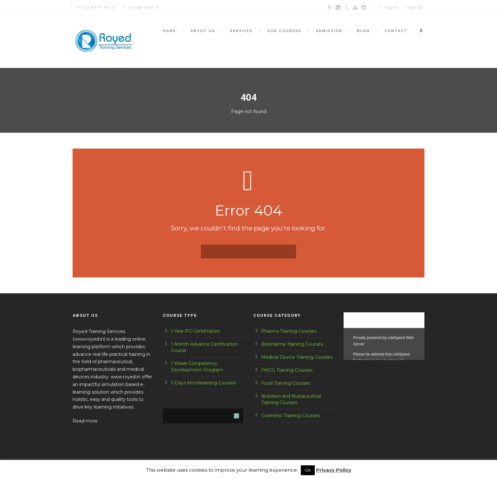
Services (241, 31)
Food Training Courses (285, 383)
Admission (329, 31)
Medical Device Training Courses (296, 357)
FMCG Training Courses (287, 370)
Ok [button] (308, 470)
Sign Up (415, 7)
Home (169, 31)
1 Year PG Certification (195, 331)
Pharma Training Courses (288, 331)
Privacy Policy (333, 470)
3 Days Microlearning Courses (203, 383)
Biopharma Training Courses (292, 344)
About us (202, 31)
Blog (363, 31)
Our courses (284, 31)
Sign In (391, 7)
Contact (395, 31)
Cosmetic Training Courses (290, 415)
